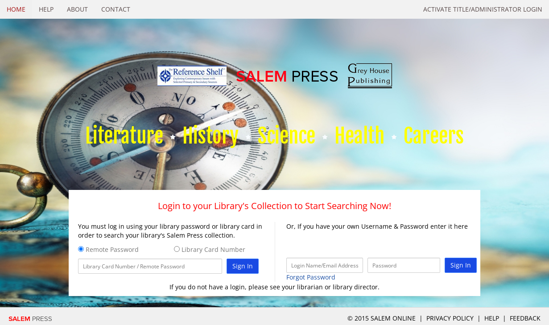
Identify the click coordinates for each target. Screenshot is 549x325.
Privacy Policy (450, 318)
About (77, 9)
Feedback (525, 318)
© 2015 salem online (382, 318)
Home (16, 9)
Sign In (242, 266)
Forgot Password (310, 277)
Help (46, 9)
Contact (115, 9)
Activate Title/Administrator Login (482, 9)
